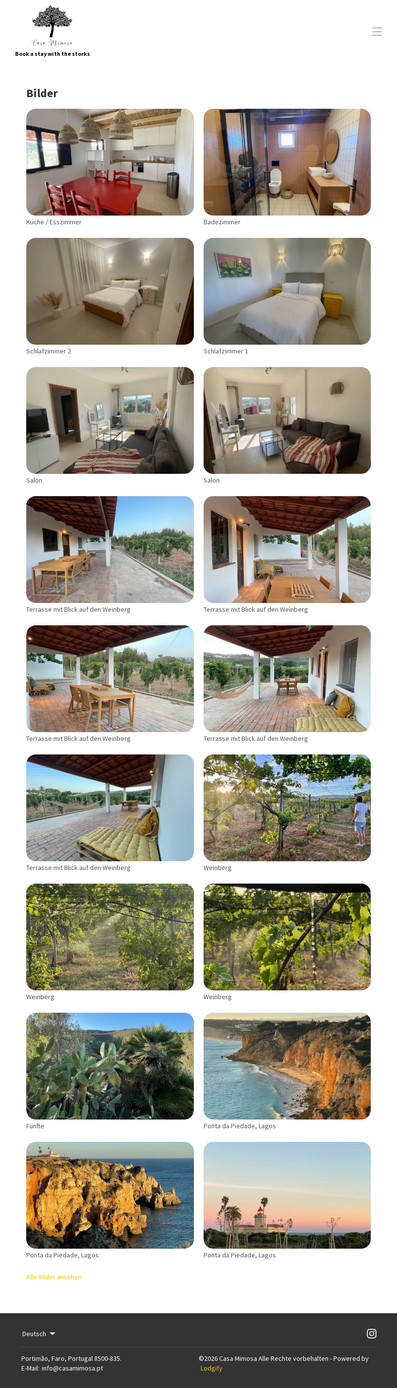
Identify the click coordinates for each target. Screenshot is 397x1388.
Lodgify (212, 1368)
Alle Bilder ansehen (54, 1276)
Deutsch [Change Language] (39, 1333)
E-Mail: (30, 1368)
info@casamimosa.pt (72, 1368)
